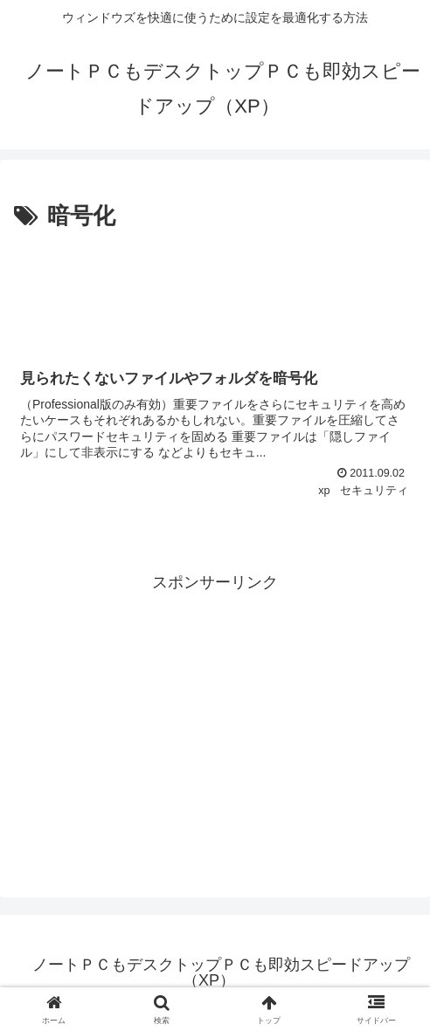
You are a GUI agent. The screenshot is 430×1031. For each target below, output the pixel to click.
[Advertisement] (215, 289)
